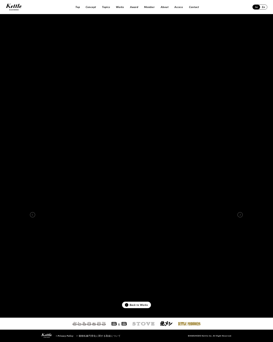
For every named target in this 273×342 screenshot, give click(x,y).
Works (120, 7)
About (165, 7)
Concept (91, 7)
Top (77, 7)
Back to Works (136, 305)
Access (178, 7)
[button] (32, 214)
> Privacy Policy (64, 335)
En (263, 7)
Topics (106, 7)
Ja (256, 7)
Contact (194, 7)
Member (149, 7)
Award (134, 7)
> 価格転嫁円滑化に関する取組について (98, 336)
